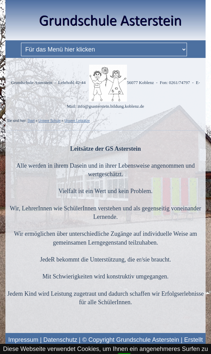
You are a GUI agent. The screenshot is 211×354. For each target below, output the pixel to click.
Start (31, 121)
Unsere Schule (49, 121)
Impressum (23, 339)
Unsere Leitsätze (77, 121)
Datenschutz (60, 339)
